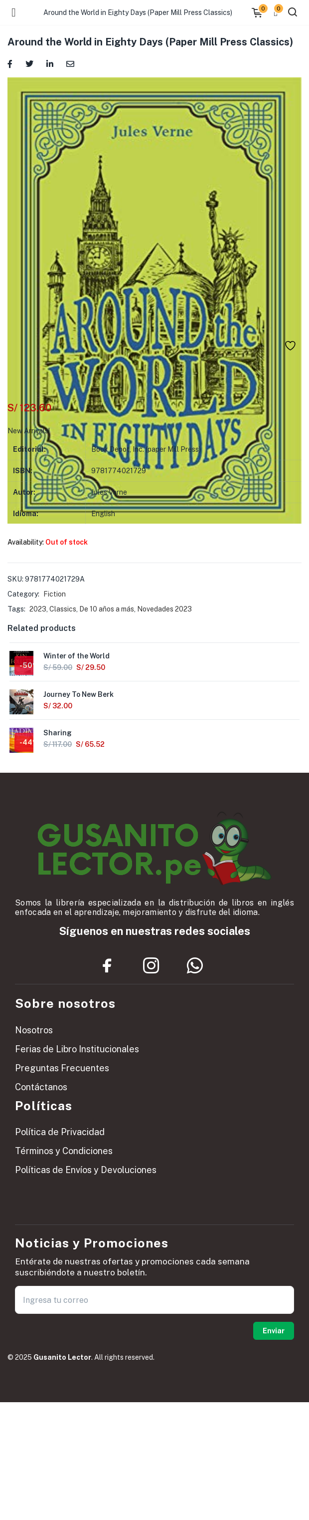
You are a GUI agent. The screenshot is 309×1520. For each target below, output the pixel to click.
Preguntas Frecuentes (62, 1068)
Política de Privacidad (60, 1132)
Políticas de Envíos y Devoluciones (85, 1170)
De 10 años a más (106, 609)
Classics (62, 609)
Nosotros (34, 1030)
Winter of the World (76, 656)
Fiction (54, 594)
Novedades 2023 (164, 609)
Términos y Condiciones (64, 1151)
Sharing (57, 733)
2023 (37, 609)
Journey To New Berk (78, 694)
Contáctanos (41, 1087)
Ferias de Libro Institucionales (77, 1049)
